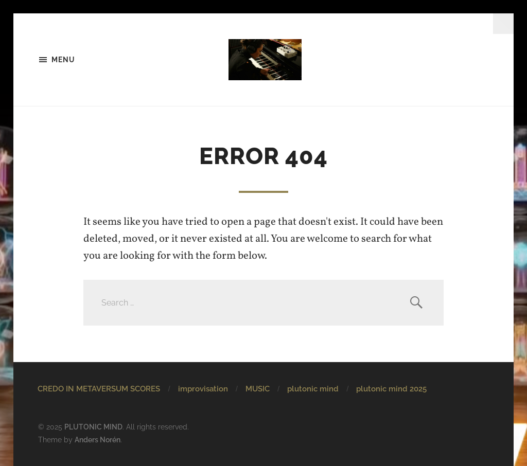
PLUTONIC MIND (93, 426)
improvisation (203, 388)
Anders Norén (97, 439)
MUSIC (257, 388)
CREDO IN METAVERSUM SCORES (99, 388)
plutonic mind (313, 388)
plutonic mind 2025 (391, 388)
